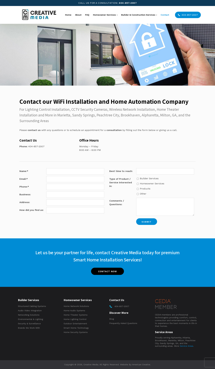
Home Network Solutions (76, 306)
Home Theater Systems (75, 315)
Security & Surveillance (29, 323)
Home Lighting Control (75, 319)
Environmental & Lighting (30, 319)
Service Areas (186, 346)
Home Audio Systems (74, 310)
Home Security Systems (76, 332)
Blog (111, 319)
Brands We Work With (29, 328)
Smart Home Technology (76, 328)
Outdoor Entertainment (75, 323)
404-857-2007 (128, 2)
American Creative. (141, 364)
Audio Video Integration (30, 310)
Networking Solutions (28, 315)
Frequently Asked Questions (123, 323)
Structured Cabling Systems (32, 306)
